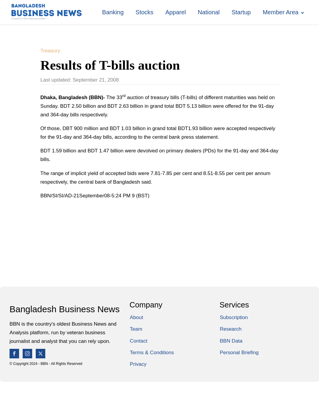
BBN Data (231, 341)
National (209, 12)
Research (231, 329)
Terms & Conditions (152, 352)
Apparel (175, 12)
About (136, 317)
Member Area (280, 12)
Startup (240, 12)
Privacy (138, 364)
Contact (138, 341)
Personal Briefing (239, 352)
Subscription (234, 317)
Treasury (50, 51)
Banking (113, 12)
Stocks (144, 12)
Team (136, 329)
